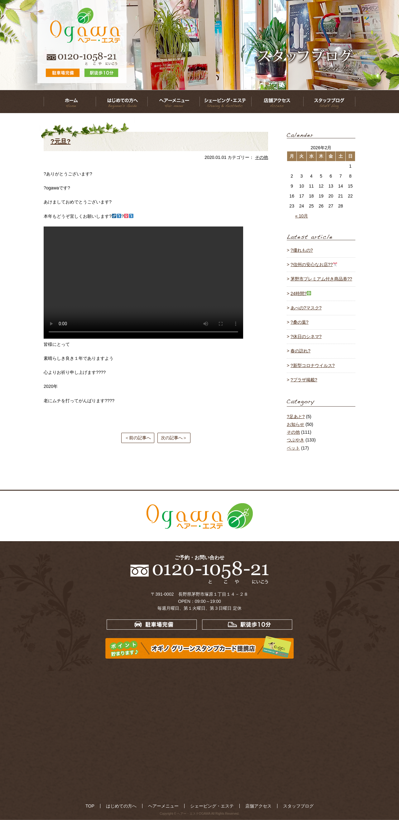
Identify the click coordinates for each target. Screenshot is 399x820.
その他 (261, 157)
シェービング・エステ (208, 805)
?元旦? (60, 141)
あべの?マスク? (306, 307)
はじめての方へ (139, 805)
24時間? (301, 293)
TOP (117, 805)
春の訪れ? (300, 350)
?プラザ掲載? (304, 379)
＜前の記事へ (138, 437)
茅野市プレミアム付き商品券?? (321, 278)
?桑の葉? (300, 322)
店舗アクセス (243, 805)
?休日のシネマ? (306, 336)
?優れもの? (302, 250)
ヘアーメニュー (171, 805)
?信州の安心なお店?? (314, 264)
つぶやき (295, 439)
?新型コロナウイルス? (313, 365)
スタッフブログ (273, 805)
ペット (293, 448)
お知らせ (295, 424)
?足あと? (296, 416)
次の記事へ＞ (174, 437)
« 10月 (301, 215)
